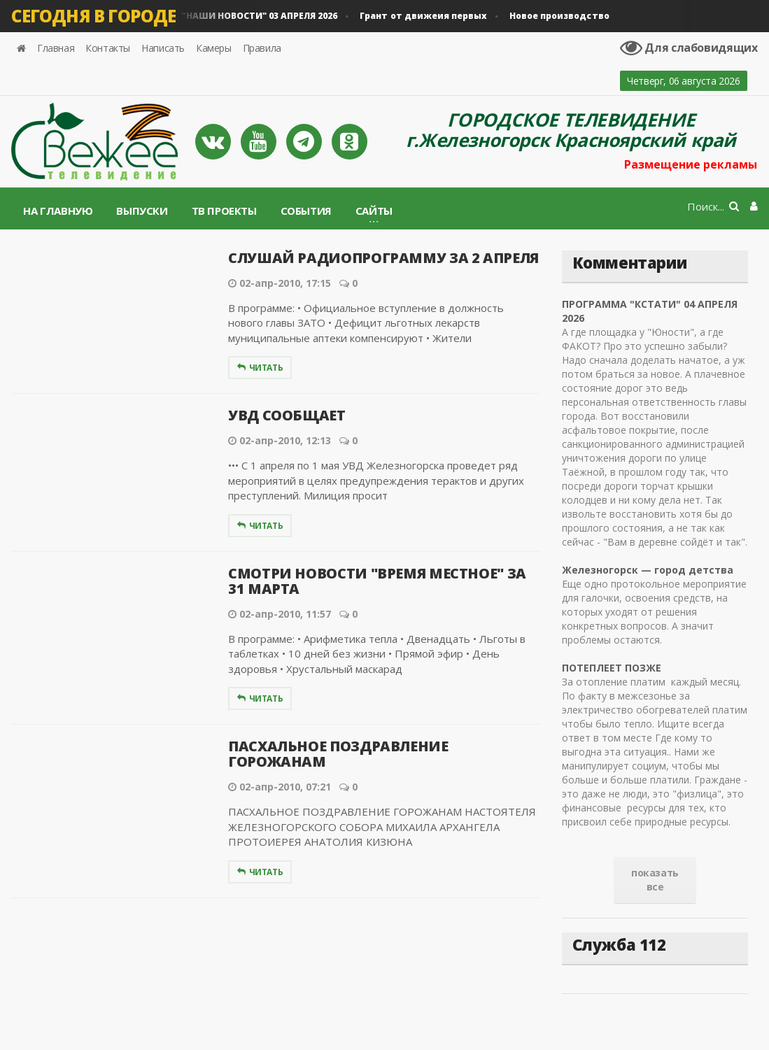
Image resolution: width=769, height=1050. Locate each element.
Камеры (214, 48)
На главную (57, 211)
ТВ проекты (224, 211)
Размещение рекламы (691, 164)
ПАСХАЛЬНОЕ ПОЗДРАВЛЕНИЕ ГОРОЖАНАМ (338, 754)
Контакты (107, 48)
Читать (260, 368)
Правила (262, 48)
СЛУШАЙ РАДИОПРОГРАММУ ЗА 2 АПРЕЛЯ (383, 257)
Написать (163, 48)
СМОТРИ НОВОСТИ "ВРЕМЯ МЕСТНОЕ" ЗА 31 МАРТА (376, 581)
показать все (655, 879)
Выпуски (141, 211)
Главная (55, 48)
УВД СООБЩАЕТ (286, 415)
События (306, 211)
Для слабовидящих (689, 47)
